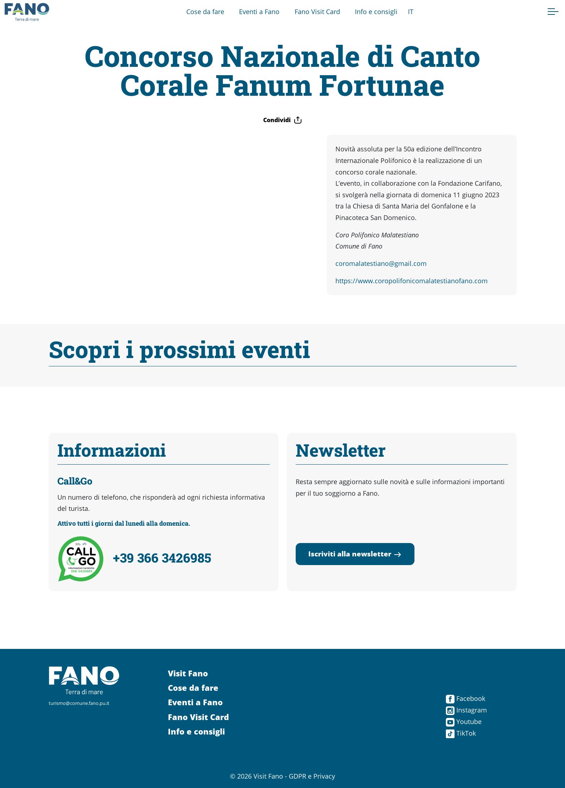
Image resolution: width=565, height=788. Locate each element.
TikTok (461, 733)
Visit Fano (188, 673)
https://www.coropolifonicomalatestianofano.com (411, 280)
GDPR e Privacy (312, 776)
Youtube (464, 721)
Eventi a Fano (259, 11)
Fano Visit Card (317, 11)
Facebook (465, 698)
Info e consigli (376, 11)
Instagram (466, 710)
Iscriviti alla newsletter (355, 554)
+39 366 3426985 (162, 557)
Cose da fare (205, 11)
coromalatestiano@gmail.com (381, 263)
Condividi (282, 120)
